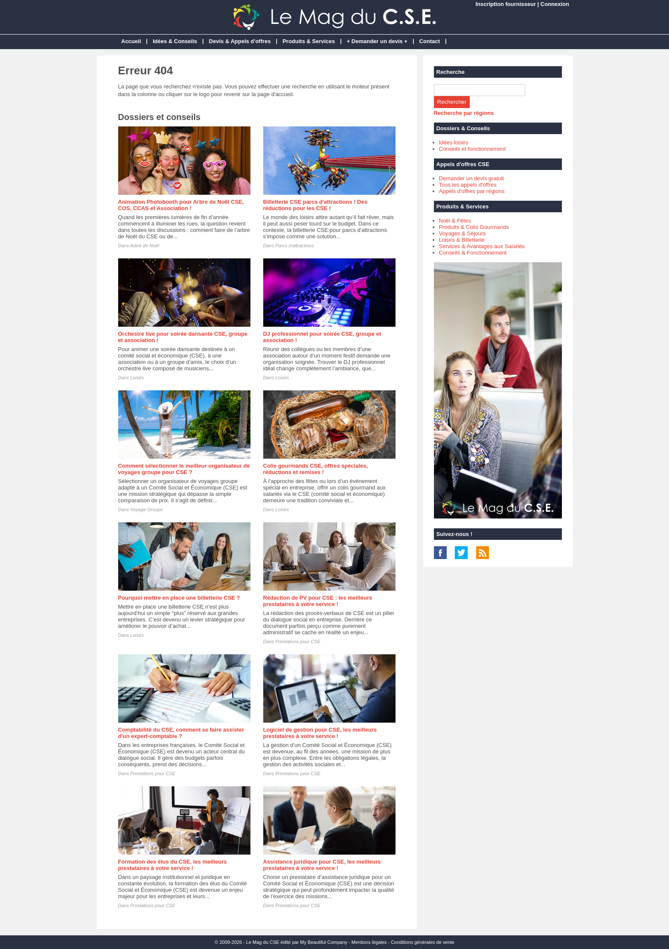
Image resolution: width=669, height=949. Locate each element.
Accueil (131, 41)
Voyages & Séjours (462, 233)
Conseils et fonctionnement (472, 149)
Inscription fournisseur (505, 4)
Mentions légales (369, 942)
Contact (429, 41)
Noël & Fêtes (455, 220)
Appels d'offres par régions (472, 191)
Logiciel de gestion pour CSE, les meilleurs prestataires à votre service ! (320, 732)
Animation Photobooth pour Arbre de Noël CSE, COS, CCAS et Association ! (181, 205)
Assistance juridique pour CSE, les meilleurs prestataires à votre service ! (322, 864)
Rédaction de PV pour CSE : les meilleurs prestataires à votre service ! (317, 601)
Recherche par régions (464, 113)
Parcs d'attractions (294, 245)
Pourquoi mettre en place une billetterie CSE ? (179, 598)
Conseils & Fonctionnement (473, 252)
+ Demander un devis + (377, 41)
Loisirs (137, 377)
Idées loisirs (453, 142)
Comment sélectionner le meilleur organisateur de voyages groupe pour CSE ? (184, 469)
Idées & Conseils (175, 41)
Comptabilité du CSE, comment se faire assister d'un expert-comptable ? (181, 732)
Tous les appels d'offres (468, 185)
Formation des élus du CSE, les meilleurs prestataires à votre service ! (172, 864)
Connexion (555, 4)
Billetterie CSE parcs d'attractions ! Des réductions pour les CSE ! (315, 205)
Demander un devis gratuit (471, 178)
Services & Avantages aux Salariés (482, 246)
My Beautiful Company (323, 942)
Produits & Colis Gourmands (474, 227)
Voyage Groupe (146, 509)
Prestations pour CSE (297, 641)
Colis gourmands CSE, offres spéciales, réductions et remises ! (315, 469)
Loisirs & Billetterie (462, 240)
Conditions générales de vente (422, 942)
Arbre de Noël (144, 245)
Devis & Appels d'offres (240, 41)
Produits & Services (308, 41)
